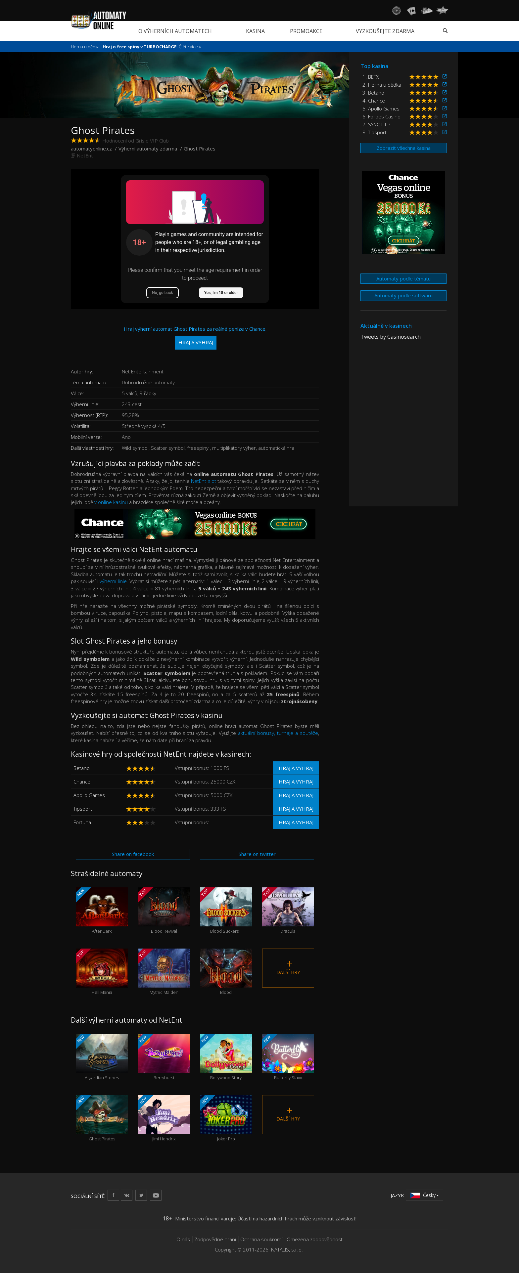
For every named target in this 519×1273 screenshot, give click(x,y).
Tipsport (82, 808)
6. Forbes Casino (381, 116)
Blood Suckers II (226, 910)
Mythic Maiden (164, 972)
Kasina (255, 31)
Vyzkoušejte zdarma (385, 31)
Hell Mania (102, 972)
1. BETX (370, 77)
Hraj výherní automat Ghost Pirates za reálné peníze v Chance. (195, 337)
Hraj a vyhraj (296, 768)
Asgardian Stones (102, 1057)
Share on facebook (133, 854)
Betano (81, 768)
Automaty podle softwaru (403, 295)
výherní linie (113, 581)
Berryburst (164, 1057)
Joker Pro (226, 1118)
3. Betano (373, 93)
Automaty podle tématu (403, 278)
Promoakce (306, 31)
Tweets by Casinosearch (390, 336)
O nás (183, 1239)
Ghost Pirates (102, 1118)
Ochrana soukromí (261, 1239)
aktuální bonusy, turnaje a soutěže (278, 733)
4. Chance (373, 101)
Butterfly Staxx (288, 1057)
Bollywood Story (226, 1057)
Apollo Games (89, 795)
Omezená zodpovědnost (315, 1239)
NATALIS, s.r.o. (287, 1249)
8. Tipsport (374, 132)
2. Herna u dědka (381, 85)
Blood (226, 972)
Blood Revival (164, 910)
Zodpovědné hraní (215, 1239)
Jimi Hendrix (164, 1118)
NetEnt (85, 155)
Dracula (288, 910)
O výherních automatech (175, 31)
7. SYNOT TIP (376, 124)
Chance (81, 781)
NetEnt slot (203, 481)
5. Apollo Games (381, 108)
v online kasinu (111, 502)
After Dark (102, 910)
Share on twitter (257, 854)
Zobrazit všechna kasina (404, 148)
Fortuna (82, 822)
